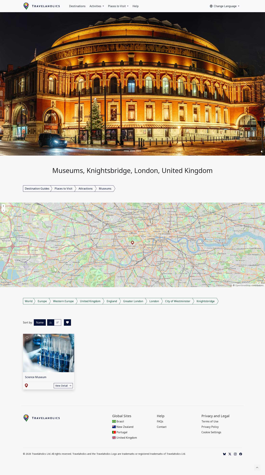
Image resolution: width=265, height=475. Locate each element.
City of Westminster (177, 301)
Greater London (133, 301)
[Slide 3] (138, 151)
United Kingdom (90, 301)
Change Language (223, 6)
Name (40, 322)
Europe (42, 301)
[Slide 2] (132, 151)
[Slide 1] (126, 151)
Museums (105, 188)
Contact (161, 427)
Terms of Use (209, 421)
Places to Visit (117, 6)
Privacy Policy (210, 427)
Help (135, 6)
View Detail (63, 385)
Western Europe (63, 301)
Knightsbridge (206, 301)
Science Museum (35, 377)
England (112, 301)
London (154, 301)
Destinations (77, 6)
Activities (96, 6)
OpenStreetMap (243, 285)
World (28, 301)
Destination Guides (37, 188)
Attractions (86, 188)
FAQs (160, 421)
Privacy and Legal (215, 416)
